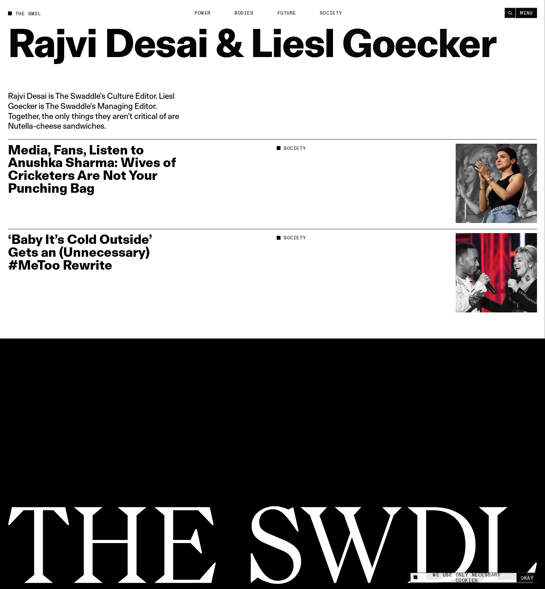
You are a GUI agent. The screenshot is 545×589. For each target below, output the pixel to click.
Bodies (243, 13)
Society (331, 12)
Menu (526, 12)
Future (286, 12)
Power (202, 13)
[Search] (510, 13)
